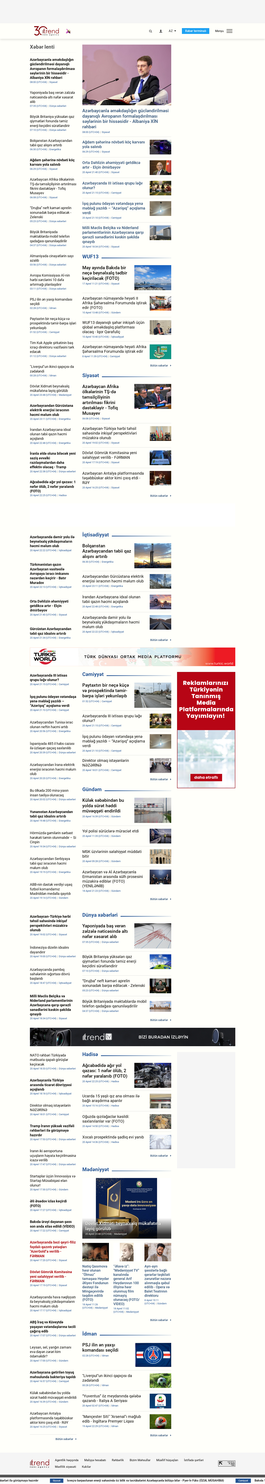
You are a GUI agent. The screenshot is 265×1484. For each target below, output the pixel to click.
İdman (89, 1334)
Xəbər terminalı (195, 31)
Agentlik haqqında (66, 1460)
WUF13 (90, 257)
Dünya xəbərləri (100, 915)
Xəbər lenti (42, 47)
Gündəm (92, 789)
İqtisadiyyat (95, 535)
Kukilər (86, 1466)
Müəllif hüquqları (167, 1460)
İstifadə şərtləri (194, 1460)
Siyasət (90, 375)
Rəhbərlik (118, 1460)
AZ (171, 31)
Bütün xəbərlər (159, 365)
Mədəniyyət (95, 1169)
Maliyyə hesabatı (95, 1460)
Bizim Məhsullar (140, 1460)
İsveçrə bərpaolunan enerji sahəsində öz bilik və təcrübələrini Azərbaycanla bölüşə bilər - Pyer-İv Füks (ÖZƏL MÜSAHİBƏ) (169, 1480)
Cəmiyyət (93, 674)
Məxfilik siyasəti (65, 1466)
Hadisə (90, 1054)
